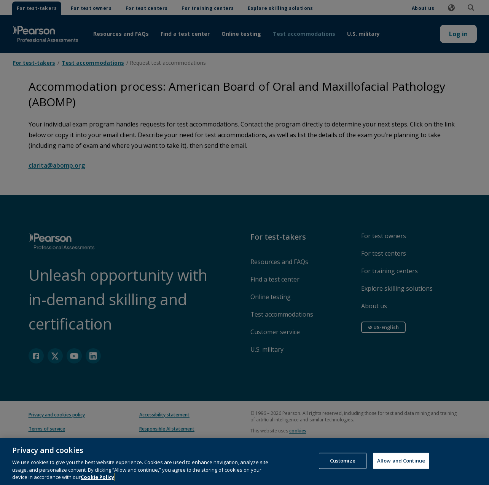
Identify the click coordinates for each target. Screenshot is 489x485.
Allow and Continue (401, 474)
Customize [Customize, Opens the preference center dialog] (342, 474)
